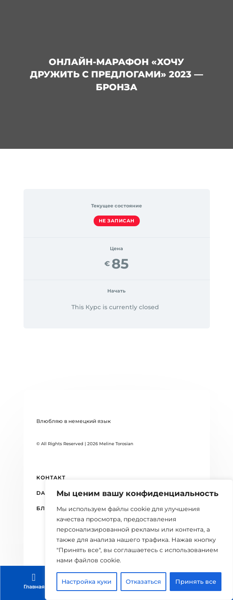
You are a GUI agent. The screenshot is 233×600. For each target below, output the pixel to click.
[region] (139, 539)
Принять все (195, 581)
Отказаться (143, 581)
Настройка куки (87, 581)
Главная (34, 586)
